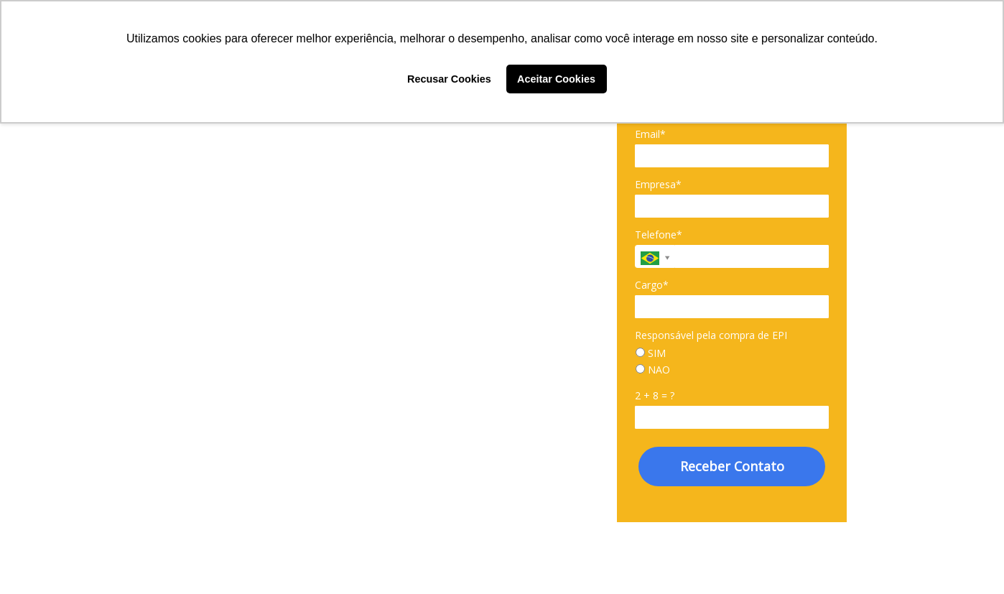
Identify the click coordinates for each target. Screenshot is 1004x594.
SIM (651, 353)
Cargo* (652, 285)
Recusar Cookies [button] (449, 79)
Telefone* (658, 234)
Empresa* (658, 184)
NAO (653, 369)
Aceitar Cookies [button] (556, 79)
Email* (650, 134)
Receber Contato (732, 466)
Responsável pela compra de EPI (711, 335)
